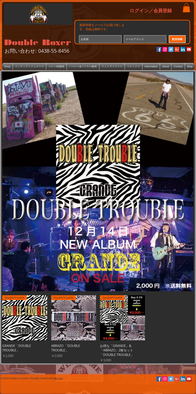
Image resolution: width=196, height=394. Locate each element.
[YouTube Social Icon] (188, 49)
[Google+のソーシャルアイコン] (176, 49)
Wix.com (58, 378)
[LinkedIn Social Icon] (182, 49)
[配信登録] (177, 39)
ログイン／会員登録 (151, 10)
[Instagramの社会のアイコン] (164, 49)
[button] (186, 7)
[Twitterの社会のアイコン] (170, 49)
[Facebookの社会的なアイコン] (158, 49)
